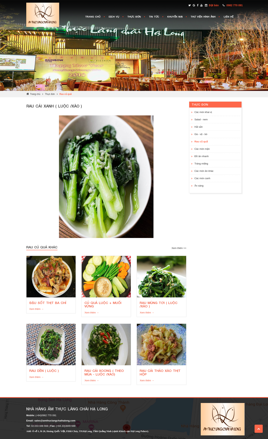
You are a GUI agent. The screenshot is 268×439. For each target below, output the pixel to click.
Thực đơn (50, 94)
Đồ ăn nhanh (201, 156)
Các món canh (202, 178)
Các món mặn (202, 148)
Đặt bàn (214, 5)
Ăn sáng (199, 185)
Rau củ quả (66, 94)
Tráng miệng (201, 163)
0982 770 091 (234, 5)
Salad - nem (201, 119)
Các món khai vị (203, 112)
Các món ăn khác (204, 171)
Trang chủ (35, 94)
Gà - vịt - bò (200, 134)
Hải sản (198, 126)
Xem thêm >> (179, 248)
